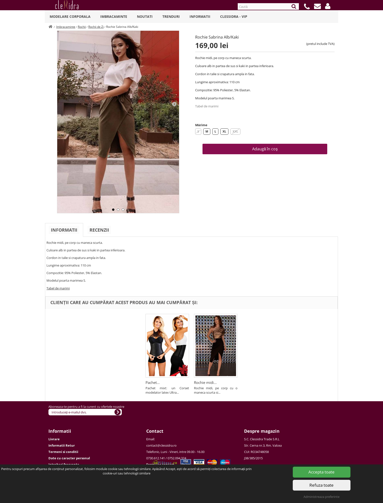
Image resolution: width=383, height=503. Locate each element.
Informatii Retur (61, 445)
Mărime (201, 125)
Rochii (82, 27)
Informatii (200, 16)
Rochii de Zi (96, 27)
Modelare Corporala (70, 16)
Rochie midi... (205, 382)
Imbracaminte (113, 16)
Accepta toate (321, 472)
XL (224, 131)
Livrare (54, 439)
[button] (327, 6)
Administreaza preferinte (321, 496)
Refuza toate (321, 485)
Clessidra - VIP (233, 16)
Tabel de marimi (206, 106)
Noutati (145, 16)
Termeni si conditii (63, 452)
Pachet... (153, 382)
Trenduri (171, 16)
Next (174, 103)
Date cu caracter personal (69, 458)
